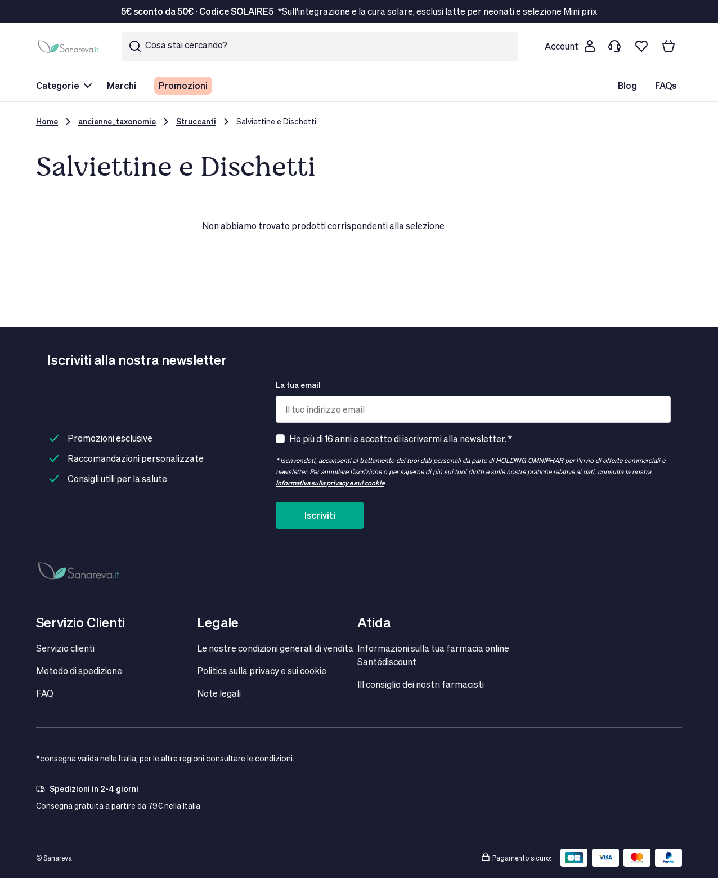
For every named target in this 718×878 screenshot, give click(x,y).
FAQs (665, 85)
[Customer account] (569, 46)
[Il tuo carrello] (668, 46)
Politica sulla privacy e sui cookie (261, 670)
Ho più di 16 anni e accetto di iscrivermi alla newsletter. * (400, 438)
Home (47, 121)
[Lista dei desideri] (641, 46)
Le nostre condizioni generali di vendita (275, 648)
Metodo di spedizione (79, 670)
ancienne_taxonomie (117, 121)
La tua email (298, 385)
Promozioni (183, 85)
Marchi (121, 85)
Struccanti (196, 121)
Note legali (219, 693)
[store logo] (70, 46)
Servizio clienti (65, 648)
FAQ (44, 693)
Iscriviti (319, 515)
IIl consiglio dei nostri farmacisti (420, 684)
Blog (627, 85)
